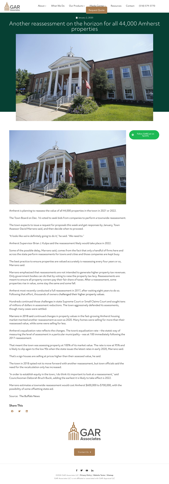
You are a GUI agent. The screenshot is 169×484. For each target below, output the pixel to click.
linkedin (92, 470)
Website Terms (99, 475)
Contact (130, 5)
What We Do (58, 5)
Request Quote (97, 10)
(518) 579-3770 (147, 5)
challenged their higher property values (81, 294)
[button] (12, 411)
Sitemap (110, 475)
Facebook (77, 470)
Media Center (98, 5)
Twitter (81, 470)
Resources (116, 5)
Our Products (77, 5)
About (42, 5)
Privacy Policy (86, 475)
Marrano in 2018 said (21, 316)
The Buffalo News (29, 396)
